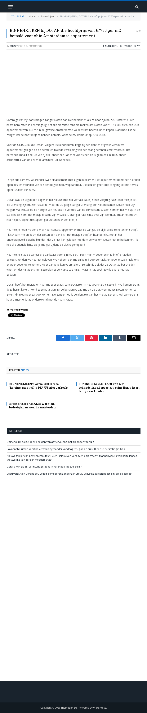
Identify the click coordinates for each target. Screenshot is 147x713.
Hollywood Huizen (129, 46)
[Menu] (10, 6)
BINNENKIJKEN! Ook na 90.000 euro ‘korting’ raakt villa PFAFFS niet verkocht (38, 385)
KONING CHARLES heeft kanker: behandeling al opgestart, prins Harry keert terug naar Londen (109, 387)
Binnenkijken (110, 46)
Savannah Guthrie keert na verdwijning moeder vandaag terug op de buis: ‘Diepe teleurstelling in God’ (66, 449)
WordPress (99, 707)
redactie (15, 46)
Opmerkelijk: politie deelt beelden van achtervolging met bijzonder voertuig (50, 442)
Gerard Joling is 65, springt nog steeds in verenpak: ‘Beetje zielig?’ (44, 466)
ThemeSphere (69, 707)
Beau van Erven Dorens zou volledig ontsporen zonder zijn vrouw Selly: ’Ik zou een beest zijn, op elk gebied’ (69, 473)
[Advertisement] (73, 80)
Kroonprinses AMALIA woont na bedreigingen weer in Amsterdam (32, 405)
